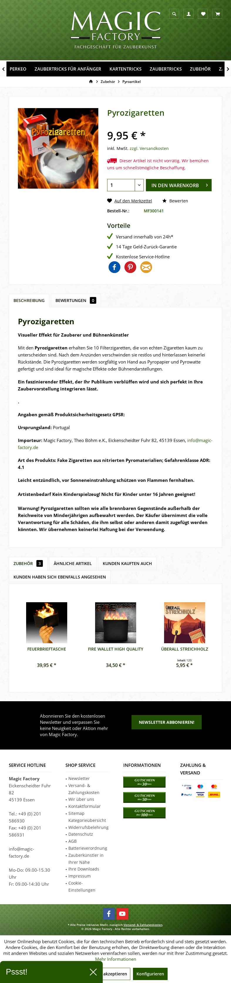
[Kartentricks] (125, 69)
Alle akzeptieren (111, 974)
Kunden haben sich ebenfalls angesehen (60, 577)
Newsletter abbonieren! (166, 722)
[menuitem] (217, 14)
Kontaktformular (84, 806)
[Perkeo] (18, 69)
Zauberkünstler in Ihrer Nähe (86, 858)
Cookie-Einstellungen (81, 886)
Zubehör (28, 563)
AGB (72, 841)
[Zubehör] (200, 69)
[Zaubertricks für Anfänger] (68, 69)
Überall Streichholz (184, 649)
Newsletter (79, 778)
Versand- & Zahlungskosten (84, 789)
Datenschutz (80, 834)
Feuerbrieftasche (46, 649)
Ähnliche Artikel (73, 563)
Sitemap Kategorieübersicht (87, 816)
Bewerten (175, 201)
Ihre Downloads (83, 869)
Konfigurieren (150, 974)
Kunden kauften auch (127, 563)
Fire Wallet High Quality (115, 649)
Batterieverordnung (87, 848)
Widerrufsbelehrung (88, 827)
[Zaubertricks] (166, 69)
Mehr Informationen (115, 959)
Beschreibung (29, 300)
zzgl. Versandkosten (149, 148)
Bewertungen (75, 300)
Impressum (79, 876)
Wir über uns (81, 799)
